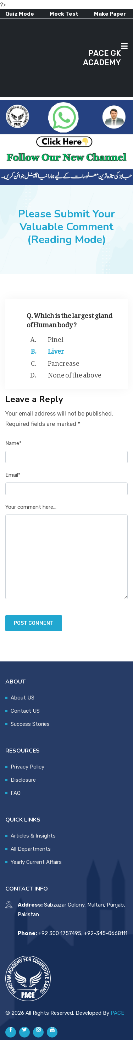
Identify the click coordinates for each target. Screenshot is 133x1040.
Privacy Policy (27, 767)
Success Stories (30, 724)
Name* (13, 443)
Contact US (25, 711)
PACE (117, 1013)
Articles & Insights (33, 836)
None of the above (74, 373)
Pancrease (63, 361)
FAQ (16, 793)
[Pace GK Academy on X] (24, 1032)
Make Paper (110, 14)
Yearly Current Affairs (36, 862)
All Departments (31, 849)
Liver (56, 349)
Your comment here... (30, 507)
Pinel (55, 338)
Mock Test (64, 14)
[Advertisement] (43, 58)
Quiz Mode (19, 14)
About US (22, 698)
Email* (13, 475)
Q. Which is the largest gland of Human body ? (69, 318)
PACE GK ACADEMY (102, 58)
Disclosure (23, 780)
